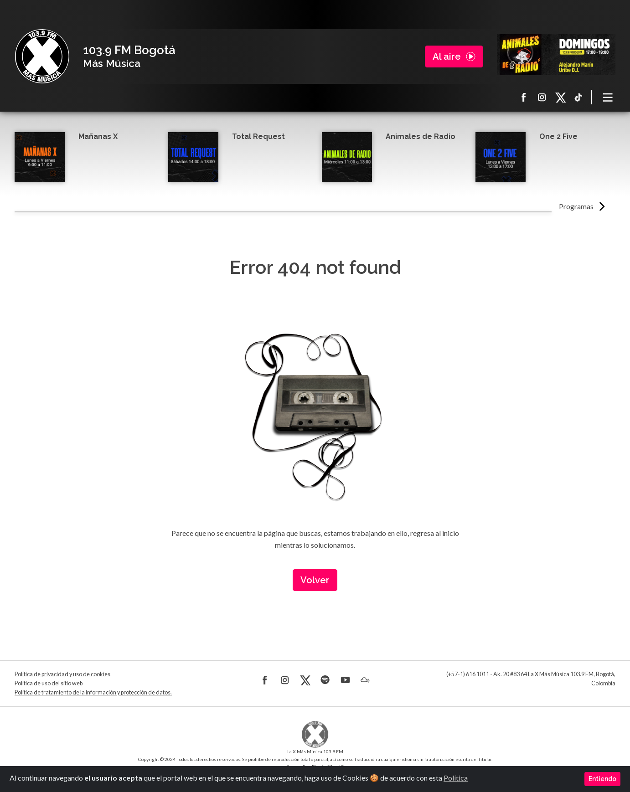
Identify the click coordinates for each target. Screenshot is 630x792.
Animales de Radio (420, 136)
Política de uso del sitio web (49, 683)
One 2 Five (558, 136)
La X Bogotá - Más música (42, 56)
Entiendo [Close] (602, 778)
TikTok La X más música (578, 97)
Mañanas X (98, 136)
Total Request (258, 136)
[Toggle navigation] (608, 97)
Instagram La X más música (542, 97)
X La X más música (560, 97)
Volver (315, 580)
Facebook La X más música (523, 97)
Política (456, 777)
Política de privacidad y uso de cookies (62, 674)
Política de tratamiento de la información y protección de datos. (93, 692)
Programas (576, 206)
